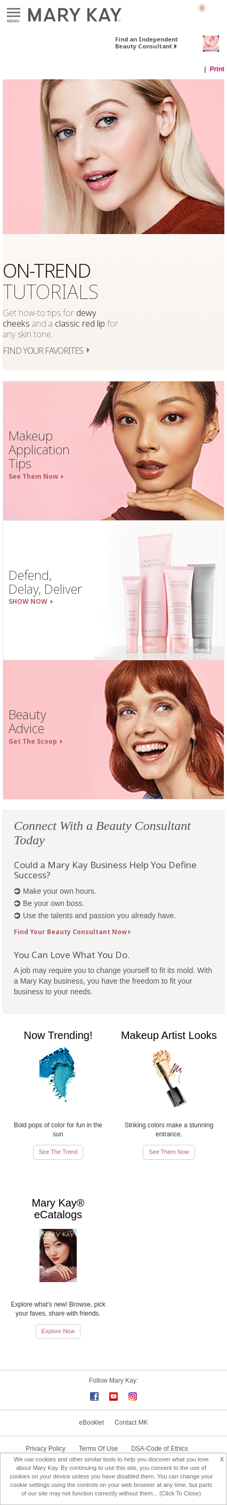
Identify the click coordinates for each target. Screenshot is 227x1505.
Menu (13, 13)
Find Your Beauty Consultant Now (70, 931)
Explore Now (58, 1331)
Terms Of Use (98, 1448)
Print (217, 69)
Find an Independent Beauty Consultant (146, 42)
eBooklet (91, 1422)
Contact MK (131, 1422)
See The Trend (58, 1152)
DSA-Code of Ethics (159, 1448)
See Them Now (169, 1152)
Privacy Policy (46, 1448)
